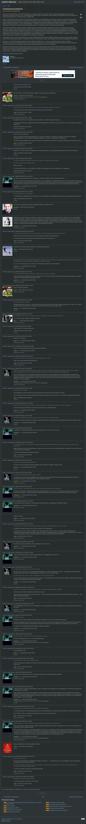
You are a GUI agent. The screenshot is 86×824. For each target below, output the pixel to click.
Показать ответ (17, 172)
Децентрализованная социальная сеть (58, 806)
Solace (15, 746)
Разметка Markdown (18, 818)
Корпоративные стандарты (75, 67)
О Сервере (3, 818)
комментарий (10, 105)
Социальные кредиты (13, 8)
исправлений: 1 (44, 97)
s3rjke (15, 112)
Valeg (15, 249)
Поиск (42, 2)
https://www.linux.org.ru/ (5, 821)
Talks (8, 5)
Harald (15, 340)
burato (15, 518)
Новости (20, 2)
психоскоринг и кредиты (13, 809)
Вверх (83, 818)
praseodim (16, 186)
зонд (5, 11)
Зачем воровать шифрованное (11, 67)
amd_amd (16, 225)
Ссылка (4, 63)
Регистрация (77, 2)
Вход (83, 2)
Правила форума (10, 818)
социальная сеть (16, 11)
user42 (15, 95)
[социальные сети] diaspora (55, 804)
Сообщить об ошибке (5, 820)
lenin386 (16, 381)
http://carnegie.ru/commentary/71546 (22, 84)
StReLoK (12, 56)
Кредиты (9, 805)
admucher (16, 207)
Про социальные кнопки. (55, 802)
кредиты (9, 11)
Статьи (30, 2)
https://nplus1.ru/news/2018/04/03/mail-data (13, 53)
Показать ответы (17, 98)
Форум (34, 2)
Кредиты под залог (11, 811)
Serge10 (16, 266)
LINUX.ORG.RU (9, 2)
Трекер (38, 2)
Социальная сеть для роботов (56, 810)
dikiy (15, 320)
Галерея (25, 2)
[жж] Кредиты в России (54, 808)
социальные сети (11, 807)
